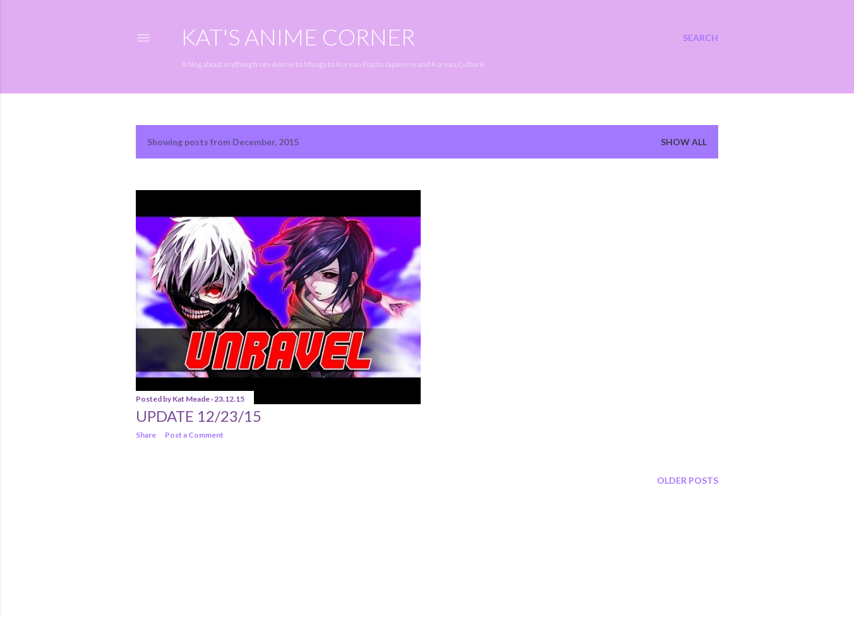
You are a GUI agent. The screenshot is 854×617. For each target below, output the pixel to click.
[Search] (700, 38)
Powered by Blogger (427, 557)
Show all (684, 141)
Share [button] (146, 435)
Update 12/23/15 (199, 416)
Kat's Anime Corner (298, 37)
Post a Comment (194, 435)
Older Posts (687, 480)
